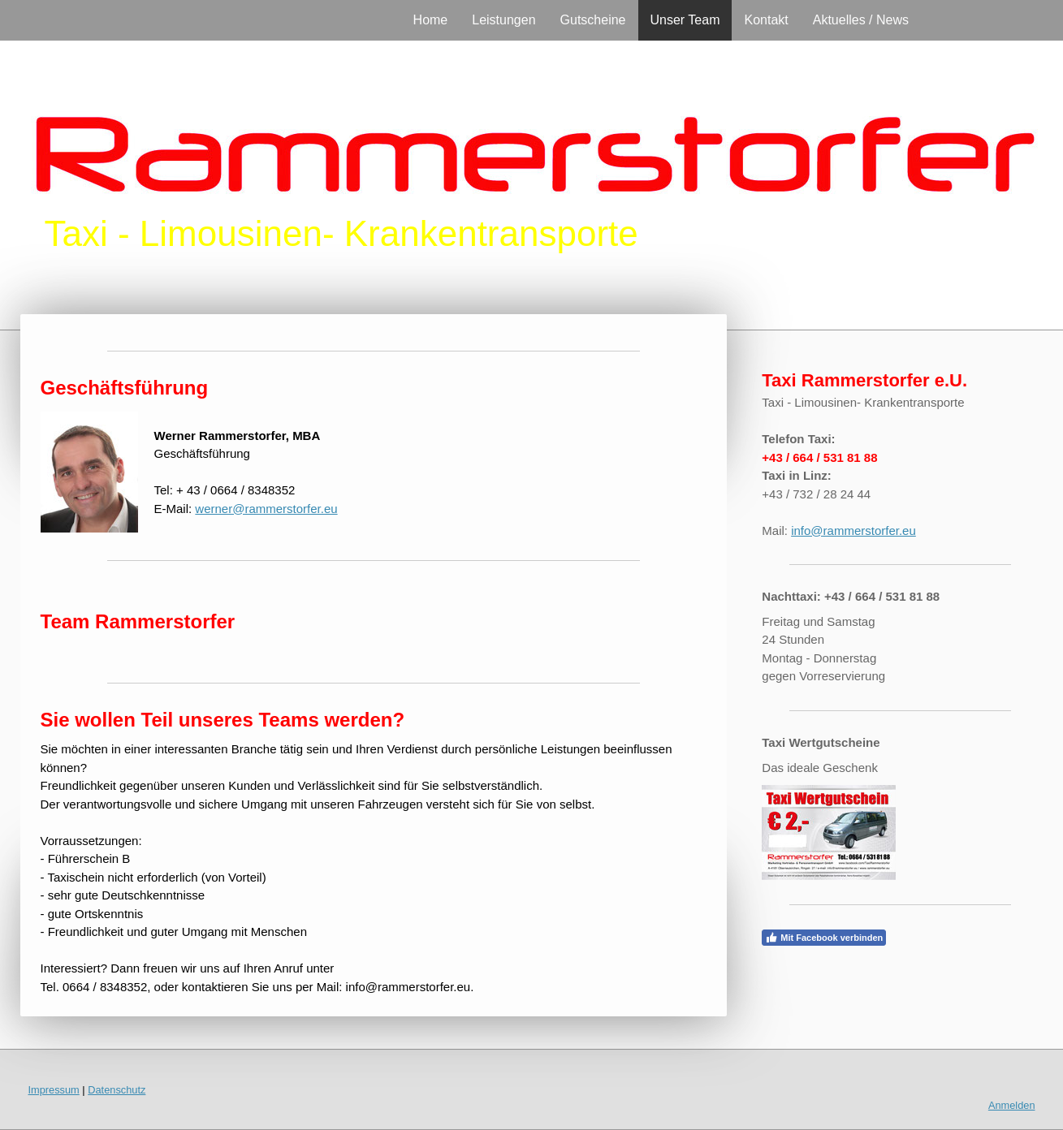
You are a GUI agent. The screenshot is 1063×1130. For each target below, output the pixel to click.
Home (430, 20)
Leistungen (503, 20)
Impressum (54, 1090)
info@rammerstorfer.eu (853, 530)
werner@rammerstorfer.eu (266, 508)
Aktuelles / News (861, 20)
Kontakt (766, 20)
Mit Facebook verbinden (824, 937)
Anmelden (1011, 1105)
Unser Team (685, 20)
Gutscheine (593, 20)
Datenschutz (116, 1090)
